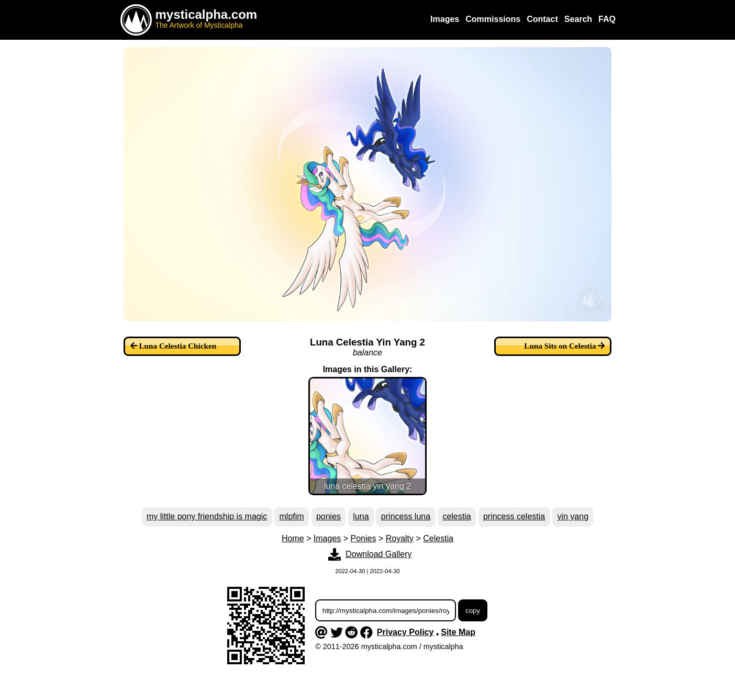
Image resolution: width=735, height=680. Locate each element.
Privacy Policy (405, 632)
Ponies (363, 538)
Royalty (400, 538)
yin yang (572, 516)
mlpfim (292, 516)
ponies (328, 516)
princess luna (405, 516)
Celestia (438, 538)
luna (361, 516)
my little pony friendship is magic (207, 516)
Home (293, 538)
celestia (456, 516)
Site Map (458, 632)
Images (327, 538)
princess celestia (514, 516)
